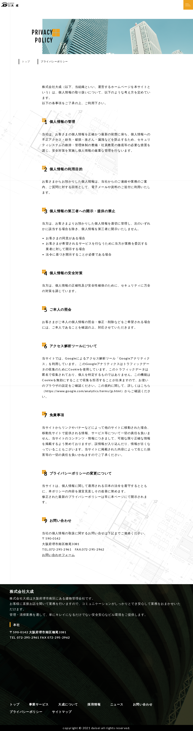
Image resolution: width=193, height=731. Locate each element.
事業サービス (39, 704)
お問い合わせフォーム (58, 555)
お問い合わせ (143, 704)
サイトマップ (62, 711)
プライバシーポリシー (26, 711)
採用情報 (94, 704)
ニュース (116, 704)
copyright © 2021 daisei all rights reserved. (96, 728)
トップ (26, 61)
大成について (68, 704)
